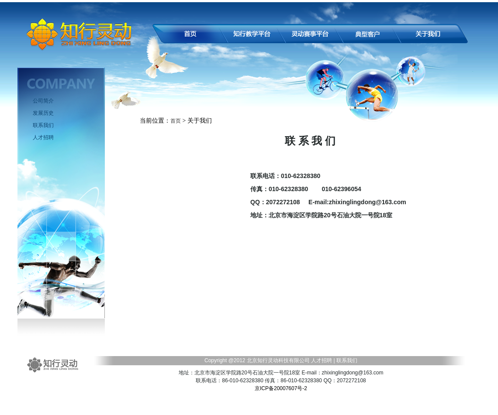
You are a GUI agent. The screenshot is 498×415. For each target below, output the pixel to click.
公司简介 (43, 101)
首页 (175, 121)
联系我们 (43, 125)
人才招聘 (43, 137)
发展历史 (43, 113)
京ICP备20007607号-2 (281, 388)
